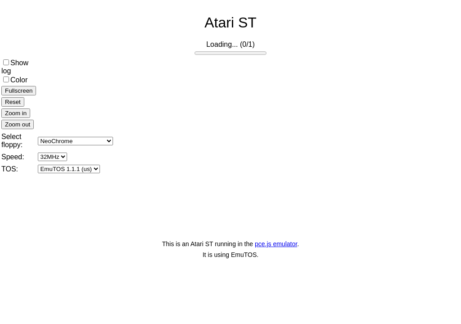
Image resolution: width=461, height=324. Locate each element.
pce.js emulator (276, 244)
